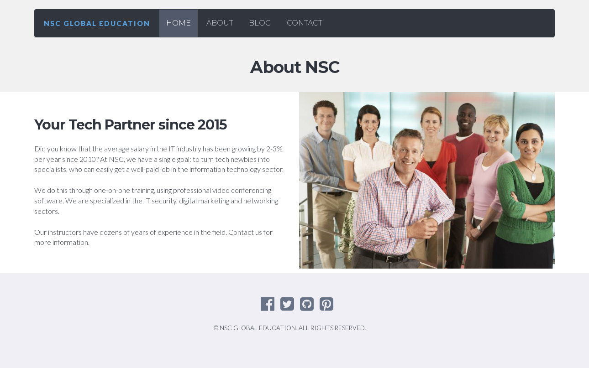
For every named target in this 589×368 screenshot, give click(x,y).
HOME (178, 23)
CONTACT (304, 23)
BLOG (260, 23)
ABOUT (219, 23)
